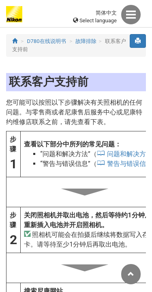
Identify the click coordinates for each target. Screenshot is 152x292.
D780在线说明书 (46, 41)
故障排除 (85, 41)
